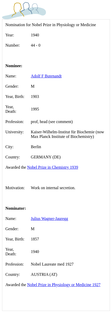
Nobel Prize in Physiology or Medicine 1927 (63, 284)
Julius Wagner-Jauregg (49, 218)
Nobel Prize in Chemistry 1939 (52, 167)
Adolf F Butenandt (46, 76)
